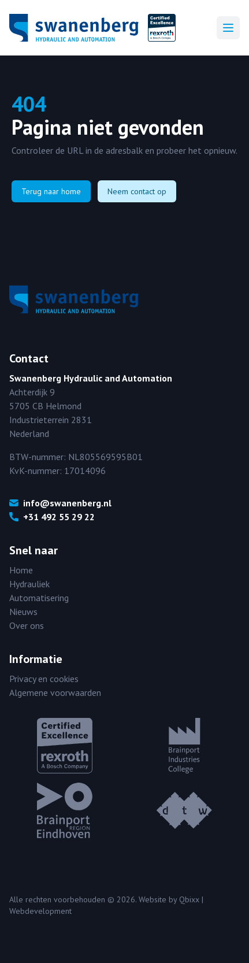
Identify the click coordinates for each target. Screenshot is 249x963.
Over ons (26, 625)
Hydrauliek (29, 584)
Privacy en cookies (44, 678)
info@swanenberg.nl (60, 503)
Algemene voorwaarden (55, 692)
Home (21, 570)
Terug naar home (51, 191)
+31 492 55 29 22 (52, 517)
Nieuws (23, 611)
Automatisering (39, 597)
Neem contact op (136, 191)
